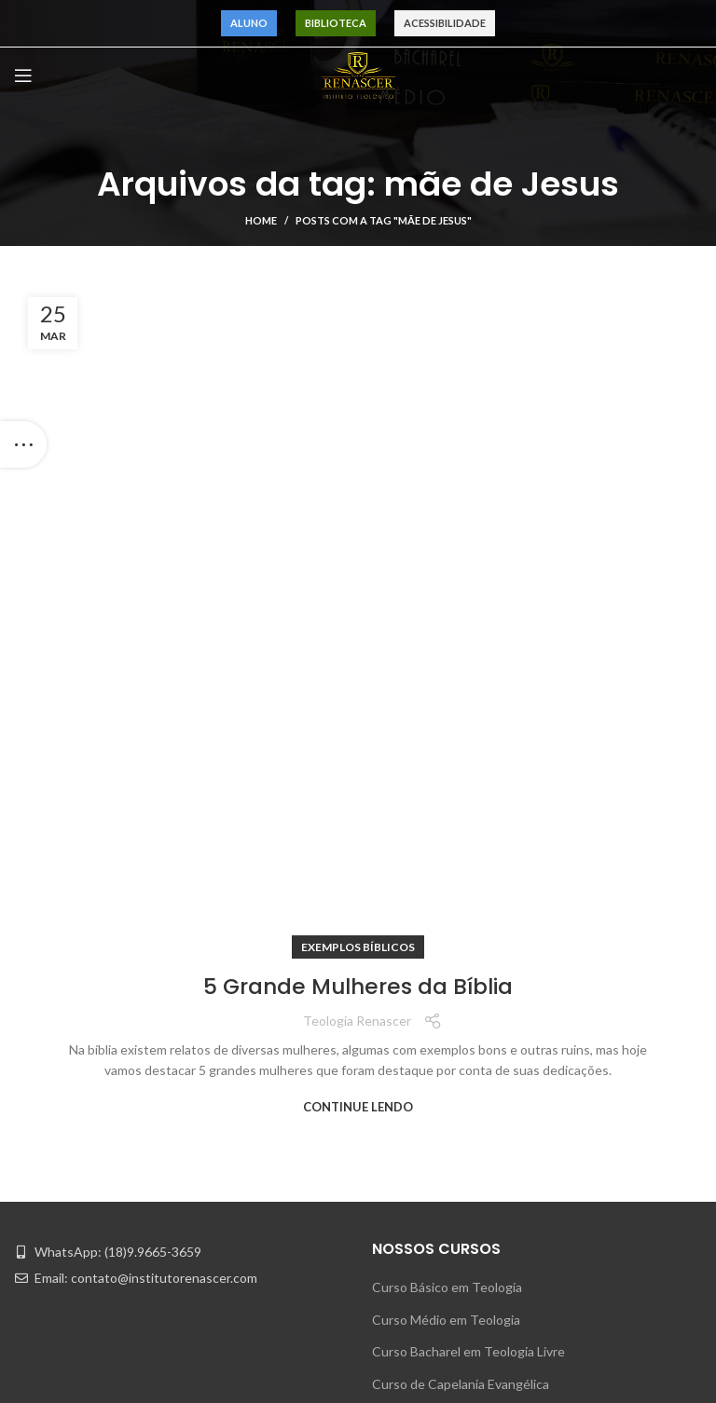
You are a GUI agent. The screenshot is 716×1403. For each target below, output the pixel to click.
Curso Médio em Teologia (446, 819)
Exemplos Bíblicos (358, 278)
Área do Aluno (532, 1163)
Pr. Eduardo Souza (65, 1292)
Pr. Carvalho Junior (67, 1163)
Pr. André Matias (62, 1227)
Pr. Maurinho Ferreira (74, 1130)
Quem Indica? (293, 1227)
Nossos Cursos (297, 1196)
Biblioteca (335, 23)
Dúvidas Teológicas (547, 1227)
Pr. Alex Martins (59, 1388)
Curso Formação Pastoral (444, 980)
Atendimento (530, 1130)
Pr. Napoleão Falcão (70, 1356)
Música (511, 1324)
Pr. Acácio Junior (61, 1324)
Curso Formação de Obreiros (455, 916)
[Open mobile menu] (23, 75)
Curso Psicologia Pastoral (446, 1013)
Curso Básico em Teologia (447, 788)
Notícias (515, 1196)
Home (261, 220)
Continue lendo (358, 437)
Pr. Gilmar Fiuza (57, 1196)
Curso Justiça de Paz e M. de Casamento (489, 949)
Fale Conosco (292, 1292)
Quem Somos (292, 1163)
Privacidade (286, 1324)
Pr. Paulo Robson (63, 1260)
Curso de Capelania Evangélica (460, 884)
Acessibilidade (445, 23)
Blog (266, 1260)
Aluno (249, 23)
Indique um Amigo (424, 1045)
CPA (504, 1356)
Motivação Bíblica (541, 1260)
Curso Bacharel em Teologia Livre (468, 852)
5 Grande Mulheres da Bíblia (358, 317)
